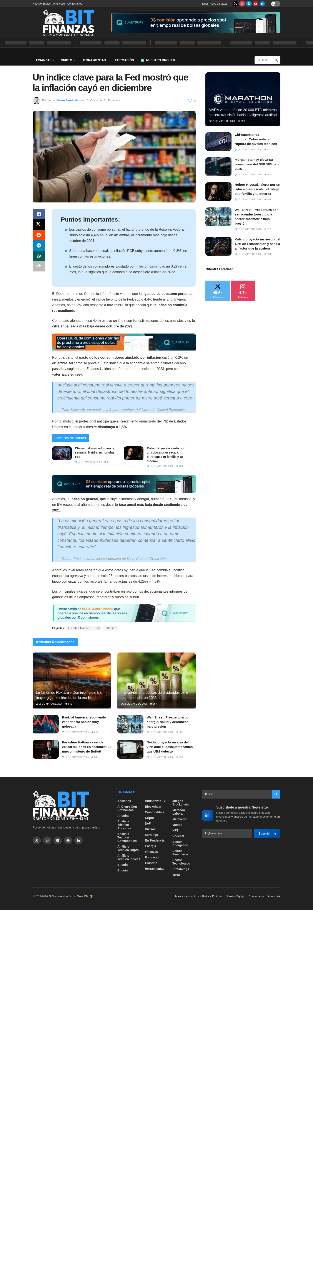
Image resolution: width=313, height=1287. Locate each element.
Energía (150, 846)
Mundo (177, 825)
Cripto (66, 60)
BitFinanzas (55, 896)
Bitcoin (122, 864)
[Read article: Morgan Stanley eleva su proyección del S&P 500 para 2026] (218, 166)
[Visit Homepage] (68, 22)
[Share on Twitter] (39, 224)
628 (241, 121)
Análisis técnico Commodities (127, 837)
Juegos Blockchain (180, 802)
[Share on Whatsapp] (39, 256)
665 (267, 174)
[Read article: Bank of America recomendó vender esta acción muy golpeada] (46, 724)
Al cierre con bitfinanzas (127, 808)
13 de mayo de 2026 (248, 149)
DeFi (148, 823)
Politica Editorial (212, 896)
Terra (176, 874)
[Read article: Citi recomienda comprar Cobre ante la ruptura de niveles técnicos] (218, 141)
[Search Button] (276, 60)
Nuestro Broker (158, 60)
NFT (175, 830)
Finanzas (44, 60)
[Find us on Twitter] (235, 3)
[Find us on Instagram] (242, 3)
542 (68, 703)
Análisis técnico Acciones (124, 825)
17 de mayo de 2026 (88, 462)
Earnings (151, 835)
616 (107, 462)
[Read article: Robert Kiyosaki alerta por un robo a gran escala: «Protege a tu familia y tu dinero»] (133, 453)
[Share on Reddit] (39, 235)
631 (267, 149)
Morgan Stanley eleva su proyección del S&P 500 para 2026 (257, 164)
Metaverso (179, 819)
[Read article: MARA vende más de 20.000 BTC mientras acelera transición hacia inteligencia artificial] (242, 99)
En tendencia (155, 840)
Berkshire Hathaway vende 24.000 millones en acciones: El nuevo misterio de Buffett (86, 746)
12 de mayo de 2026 (222, 121)
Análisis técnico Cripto (128, 848)
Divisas (150, 829)
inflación (110, 628)
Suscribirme (267, 833)
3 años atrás (95, 100)
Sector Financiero (180, 852)
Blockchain (153, 806)
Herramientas (94, 60)
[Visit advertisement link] (195, 22)
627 (94, 732)
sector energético (180, 843)
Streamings (180, 869)
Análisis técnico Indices (128, 857)
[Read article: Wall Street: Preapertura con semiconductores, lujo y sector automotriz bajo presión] (218, 216)
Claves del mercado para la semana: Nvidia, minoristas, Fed (95, 453)
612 (267, 229)
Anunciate (59, 3)
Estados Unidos (79, 628)
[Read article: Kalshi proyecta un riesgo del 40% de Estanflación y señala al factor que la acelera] (218, 246)
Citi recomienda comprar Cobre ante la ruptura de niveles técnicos (256, 139)
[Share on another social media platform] (39, 266)
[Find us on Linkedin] (78, 840)
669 (179, 757)
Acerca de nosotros (187, 896)
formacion (153, 857)
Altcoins (123, 815)
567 (153, 703)
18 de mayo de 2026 (49, 703)
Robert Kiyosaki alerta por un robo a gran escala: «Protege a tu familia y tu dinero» (257, 189)
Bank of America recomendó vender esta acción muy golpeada (84, 721)
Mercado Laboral (178, 811)
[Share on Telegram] (39, 245)
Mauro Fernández (68, 100)
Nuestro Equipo (42, 3)
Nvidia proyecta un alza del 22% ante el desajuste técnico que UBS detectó (170, 746)
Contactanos (74, 3)
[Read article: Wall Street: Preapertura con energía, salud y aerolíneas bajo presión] (130, 724)
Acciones (124, 801)
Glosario (151, 863)
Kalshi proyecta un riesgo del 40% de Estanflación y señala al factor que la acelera (257, 243)
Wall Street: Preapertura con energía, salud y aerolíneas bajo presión (168, 721)
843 (94, 757)
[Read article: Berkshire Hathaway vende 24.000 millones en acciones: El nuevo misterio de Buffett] (46, 749)
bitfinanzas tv (155, 801)
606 (179, 732)
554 (267, 254)
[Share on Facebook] (39, 214)
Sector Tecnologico (181, 861)
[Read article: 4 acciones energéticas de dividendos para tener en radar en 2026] (156, 680)
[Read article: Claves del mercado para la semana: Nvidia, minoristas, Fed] (62, 453)
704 (179, 466)
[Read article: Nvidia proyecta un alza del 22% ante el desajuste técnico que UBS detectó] (130, 749)
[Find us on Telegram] (249, 3)
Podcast (178, 836)
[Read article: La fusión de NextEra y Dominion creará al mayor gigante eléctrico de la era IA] (72, 680)
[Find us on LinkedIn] (262, 3)
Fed (97, 628)
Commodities (154, 812)
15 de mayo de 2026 (160, 466)
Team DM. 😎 (85, 896)
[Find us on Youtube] (255, 3)
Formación (124, 60)
